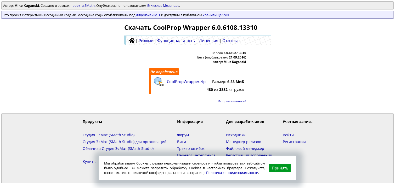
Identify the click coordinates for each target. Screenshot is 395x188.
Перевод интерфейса (196, 155)
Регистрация (294, 141)
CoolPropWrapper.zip (186, 81)
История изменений (232, 101)
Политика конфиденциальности (232, 172)
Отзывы (230, 40)
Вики (181, 141)
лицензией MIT (148, 15)
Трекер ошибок (191, 148)
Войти (288, 134)
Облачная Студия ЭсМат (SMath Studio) (118, 148)
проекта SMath (82, 5)
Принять (280, 168)
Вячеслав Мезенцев (163, 5)
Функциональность (176, 40)
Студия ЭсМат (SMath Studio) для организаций (125, 141)
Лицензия (208, 40)
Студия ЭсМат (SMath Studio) (108, 134)
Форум (183, 134)
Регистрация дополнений (249, 155)
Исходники (236, 134)
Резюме (146, 40)
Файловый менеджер (245, 148)
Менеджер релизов (243, 141)
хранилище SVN (216, 15)
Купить (89, 161)
